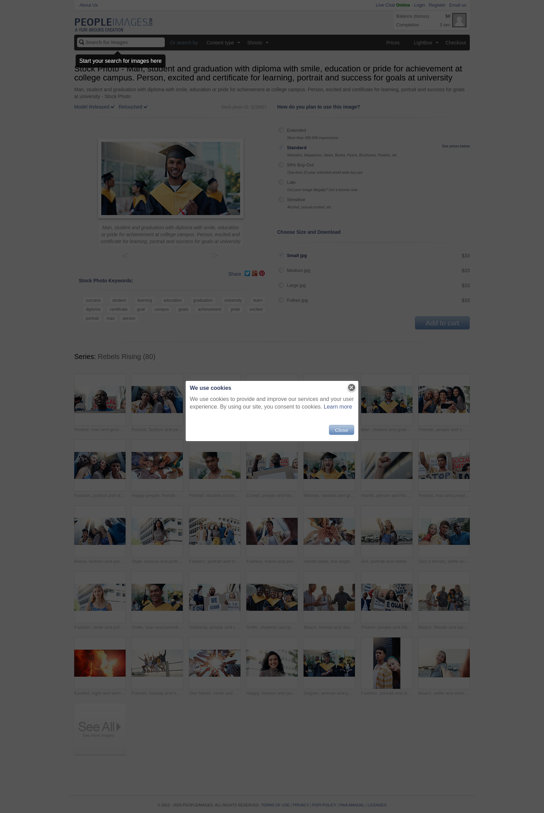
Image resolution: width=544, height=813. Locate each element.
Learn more (338, 407)
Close (341, 430)
